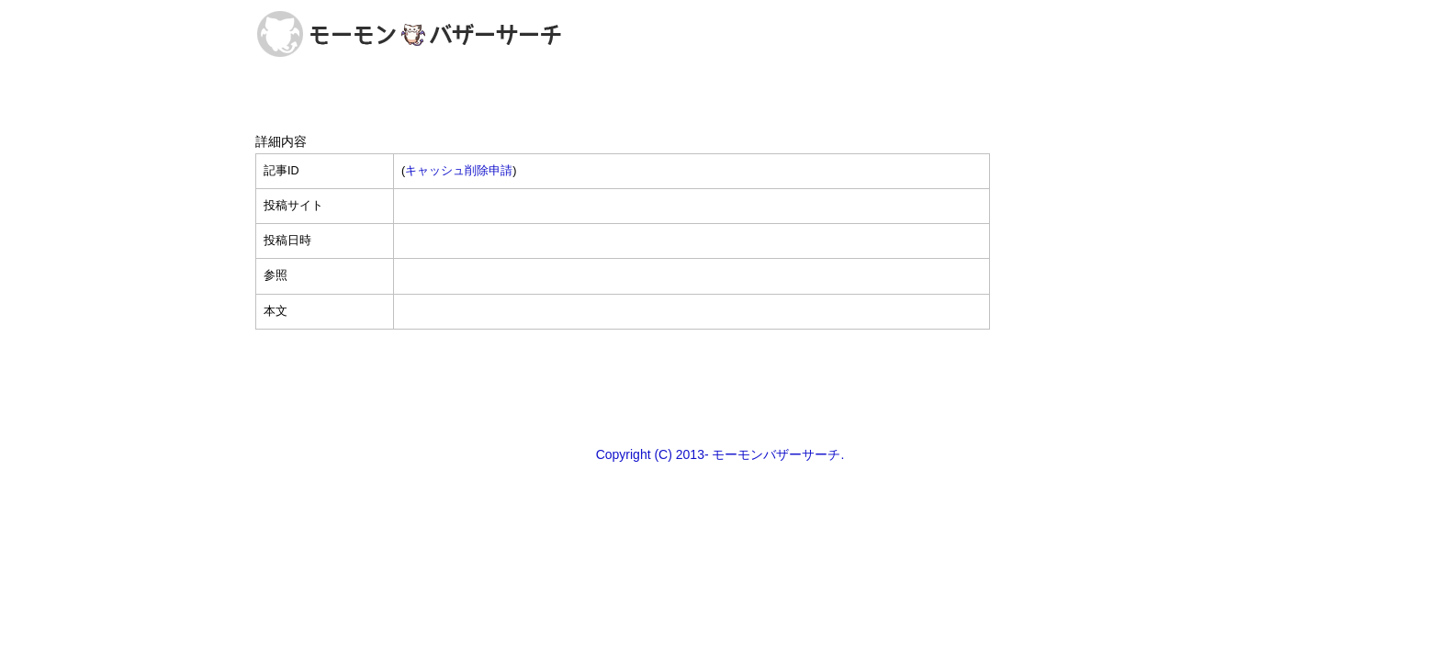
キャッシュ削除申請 (458, 170)
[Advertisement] (720, 386)
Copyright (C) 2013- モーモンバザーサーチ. (720, 454)
